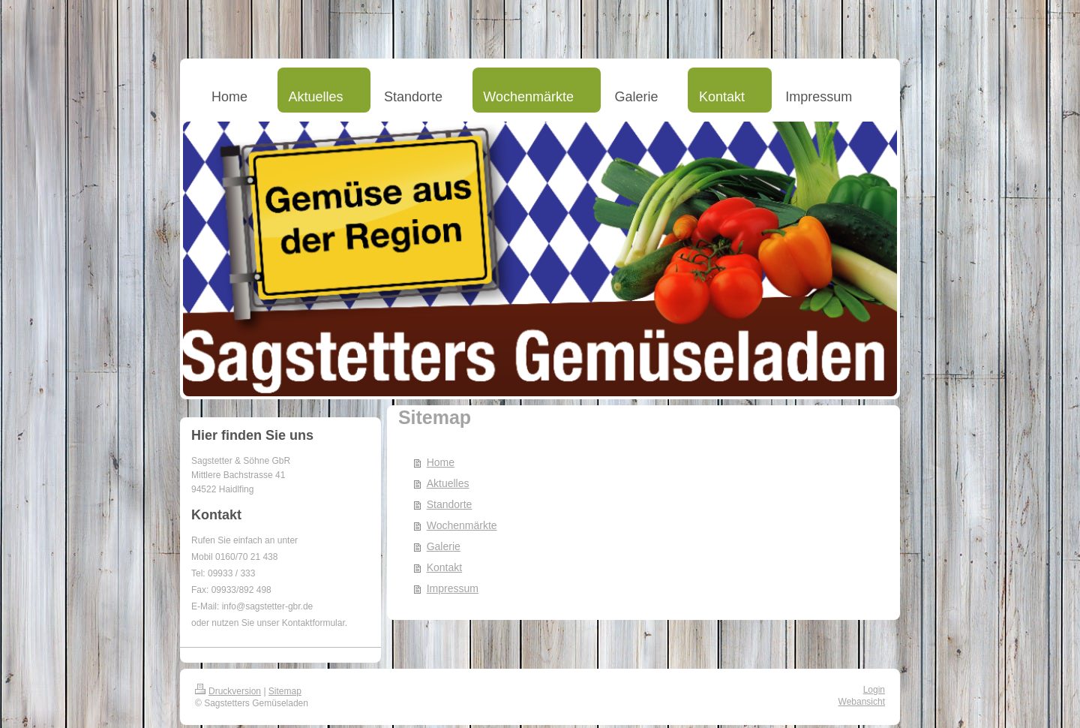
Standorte (449, 504)
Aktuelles (448, 483)
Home (440, 462)
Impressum (452, 588)
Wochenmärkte (462, 525)
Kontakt (444, 567)
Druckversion (228, 691)
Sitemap (285, 691)
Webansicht (861, 701)
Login (874, 689)
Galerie (443, 546)
